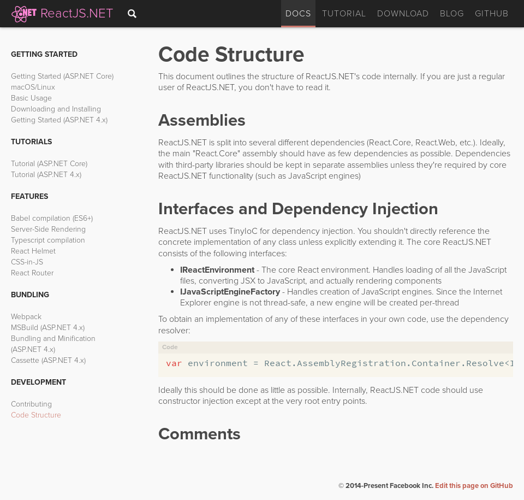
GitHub (492, 13)
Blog (452, 13)
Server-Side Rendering (48, 229)
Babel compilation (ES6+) (52, 218)
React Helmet (33, 251)
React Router (32, 273)
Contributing (31, 404)
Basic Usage (31, 98)
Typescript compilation (48, 240)
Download (403, 13)
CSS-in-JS (27, 262)
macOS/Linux (33, 87)
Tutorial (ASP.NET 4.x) (46, 174)
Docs (298, 13)
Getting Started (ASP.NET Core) (62, 76)
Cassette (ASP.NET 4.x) (48, 360)
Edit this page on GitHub (474, 485)
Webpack (26, 316)
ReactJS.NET (64, 13)
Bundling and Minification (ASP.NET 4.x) (53, 344)
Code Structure (36, 415)
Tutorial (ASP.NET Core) (49, 163)
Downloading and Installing (56, 109)
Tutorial (344, 13)
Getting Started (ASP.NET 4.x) (59, 120)
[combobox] (134, 13)
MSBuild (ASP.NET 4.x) (48, 327)
